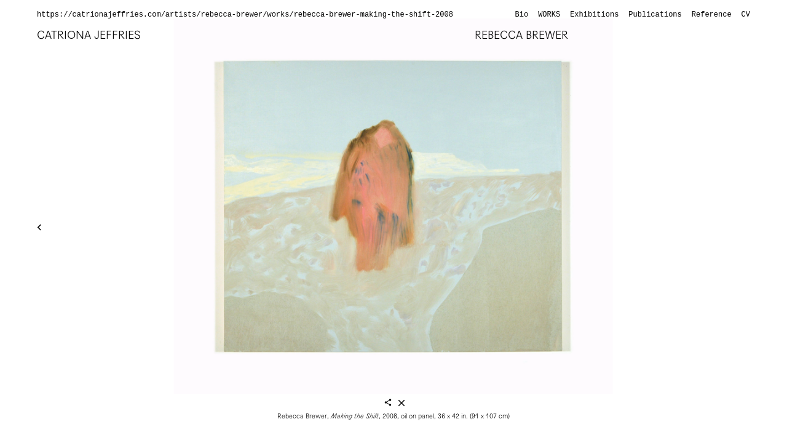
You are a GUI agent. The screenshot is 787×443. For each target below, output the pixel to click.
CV (746, 14)
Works (549, 14)
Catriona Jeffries (89, 35)
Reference (712, 14)
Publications (654, 14)
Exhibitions (594, 14)
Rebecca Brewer (521, 35)
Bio (522, 14)
